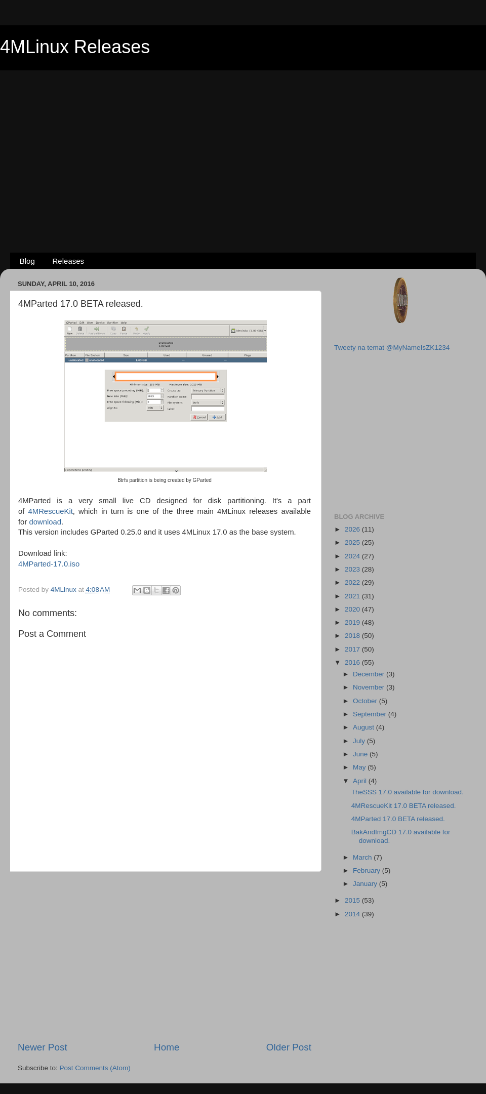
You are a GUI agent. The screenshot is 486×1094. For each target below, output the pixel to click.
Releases (69, 261)
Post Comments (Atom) (95, 1068)
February (367, 870)
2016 (353, 662)
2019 (353, 622)
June (361, 754)
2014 (353, 914)
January (366, 883)
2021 (353, 596)
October (366, 701)
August (364, 727)
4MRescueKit (50, 511)
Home (166, 1047)
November (369, 687)
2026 (353, 529)
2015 (353, 900)
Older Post (288, 1047)
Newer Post (42, 1047)
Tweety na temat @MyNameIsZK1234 (392, 347)
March (363, 857)
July (360, 741)
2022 (353, 582)
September (370, 714)
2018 (353, 635)
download (45, 522)
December (369, 674)
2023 (353, 569)
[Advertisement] (243, 145)
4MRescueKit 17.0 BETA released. (403, 805)
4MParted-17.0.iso (48, 564)
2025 (353, 542)
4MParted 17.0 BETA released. (398, 819)
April (361, 781)
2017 (353, 649)
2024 (353, 556)
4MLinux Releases (75, 46)
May (360, 767)
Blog (27, 261)
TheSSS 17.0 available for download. (407, 792)
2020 (353, 609)
